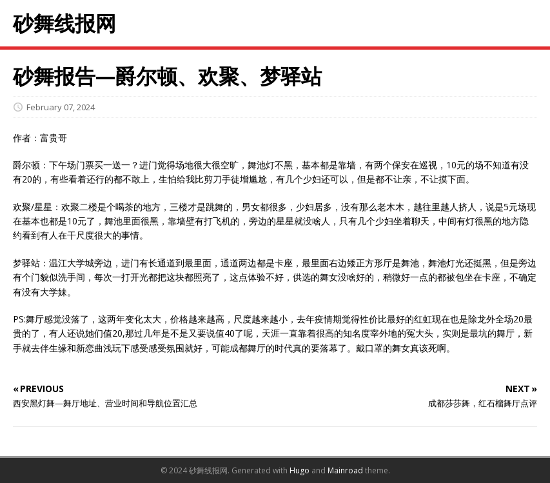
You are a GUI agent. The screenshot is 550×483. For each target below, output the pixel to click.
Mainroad (345, 470)
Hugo (299, 470)
